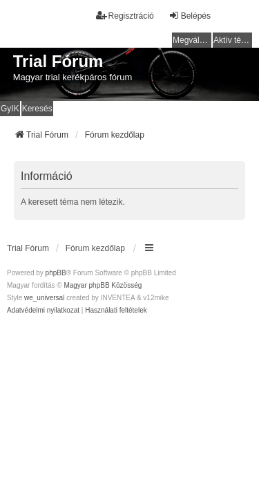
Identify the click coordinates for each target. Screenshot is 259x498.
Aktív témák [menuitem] (232, 40)
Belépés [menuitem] (190, 15)
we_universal (44, 298)
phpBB (56, 273)
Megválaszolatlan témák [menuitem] (192, 40)
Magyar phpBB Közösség (103, 285)
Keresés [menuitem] (37, 108)
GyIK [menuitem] (10, 108)
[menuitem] (43, 310)
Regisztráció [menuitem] (125, 15)
